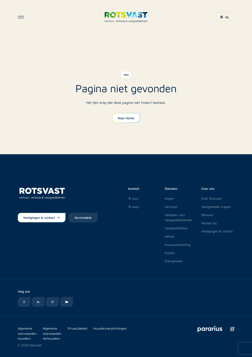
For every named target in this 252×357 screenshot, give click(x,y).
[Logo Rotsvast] (126, 16)
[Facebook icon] (24, 302)
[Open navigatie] (21, 17)
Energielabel (174, 261)
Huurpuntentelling (178, 244)
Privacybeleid (77, 328)
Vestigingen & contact (41, 217)
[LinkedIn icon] (38, 302)
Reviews (207, 215)
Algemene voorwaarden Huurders (27, 333)
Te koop (133, 207)
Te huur (133, 198)
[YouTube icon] (66, 302)
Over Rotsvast (211, 198)
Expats (169, 253)
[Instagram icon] (52, 302)
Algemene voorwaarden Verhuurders (52, 333)
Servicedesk (83, 217)
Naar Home (126, 118)
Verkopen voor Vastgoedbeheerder (179, 217)
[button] (225, 17)
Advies (169, 236)
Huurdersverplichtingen (110, 328)
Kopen (169, 198)
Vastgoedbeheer (176, 228)
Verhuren (171, 207)
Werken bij (209, 223)
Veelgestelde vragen (216, 207)
